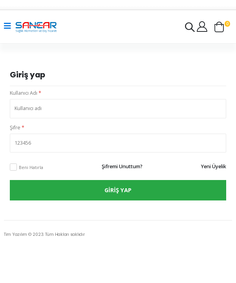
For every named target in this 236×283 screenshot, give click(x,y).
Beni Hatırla (31, 167)
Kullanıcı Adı (25, 93)
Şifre (17, 127)
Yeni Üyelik (213, 166)
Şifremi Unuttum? (122, 166)
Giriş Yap (118, 190)
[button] (189, 29)
